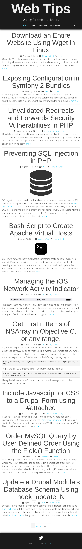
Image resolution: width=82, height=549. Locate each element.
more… (5, 68)
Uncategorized (48, 56)
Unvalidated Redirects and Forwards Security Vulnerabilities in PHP (41, 118)
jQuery (60, 414)
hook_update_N (16, 515)
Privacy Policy (49, 544)
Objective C (56, 294)
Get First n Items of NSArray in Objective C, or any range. (40, 331)
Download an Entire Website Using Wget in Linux (41, 43)
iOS (43, 294)
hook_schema (9, 508)
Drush (57, 503)
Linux (60, 56)
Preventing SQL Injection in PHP (41, 157)
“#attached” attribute (51, 419)
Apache (57, 239)
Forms (58, 131)
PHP (33, 25)
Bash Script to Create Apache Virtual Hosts (41, 229)
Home (25, 25)
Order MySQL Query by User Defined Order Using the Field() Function (41, 443)
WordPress (55, 25)
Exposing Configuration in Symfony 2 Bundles (41, 81)
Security (65, 131)
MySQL (56, 456)
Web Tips (41, 8)
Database (45, 456)
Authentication (49, 131)
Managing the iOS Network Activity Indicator (41, 284)
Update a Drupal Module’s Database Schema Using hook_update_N (41, 489)
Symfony (43, 25)
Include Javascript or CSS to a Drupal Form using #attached (41, 400)
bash (62, 239)
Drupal (48, 414)
